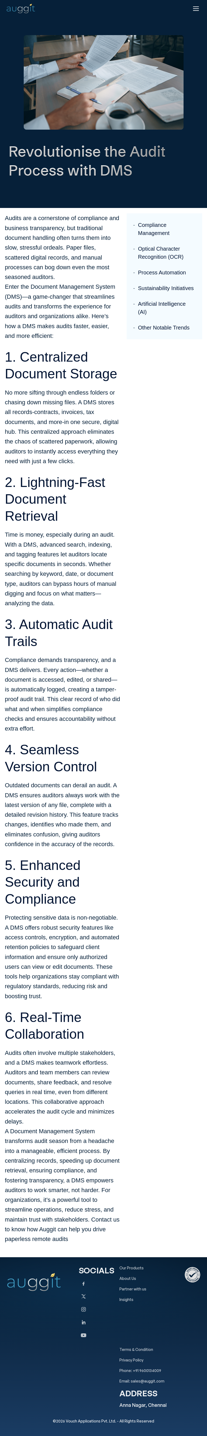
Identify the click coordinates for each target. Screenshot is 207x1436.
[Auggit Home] (20, 8)
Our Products (131, 1268)
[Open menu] (196, 9)
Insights (126, 1299)
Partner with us (132, 1289)
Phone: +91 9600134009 (140, 1370)
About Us (127, 1278)
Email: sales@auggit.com (141, 1381)
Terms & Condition (136, 1349)
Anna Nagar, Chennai (143, 1405)
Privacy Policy (131, 1360)
